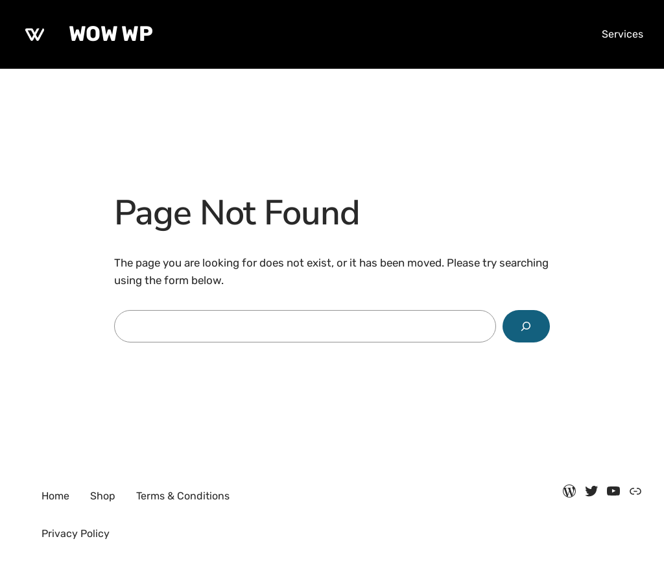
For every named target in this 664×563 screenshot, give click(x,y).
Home (55, 496)
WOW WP (110, 33)
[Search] (526, 326)
